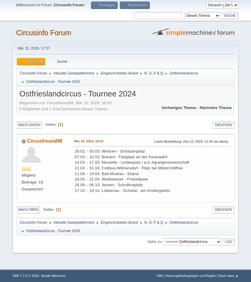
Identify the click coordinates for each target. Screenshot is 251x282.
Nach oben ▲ (228, 275)
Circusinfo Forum (43, 33)
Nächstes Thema (215, 107)
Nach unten (29, 125)
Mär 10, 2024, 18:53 (89, 141)
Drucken (223, 125)
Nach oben (28, 209)
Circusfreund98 (44, 141)
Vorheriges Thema (179, 107)
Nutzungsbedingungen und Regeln (191, 275)
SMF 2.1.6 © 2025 (26, 275)
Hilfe (159, 275)
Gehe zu (154, 242)
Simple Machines (53, 275)
